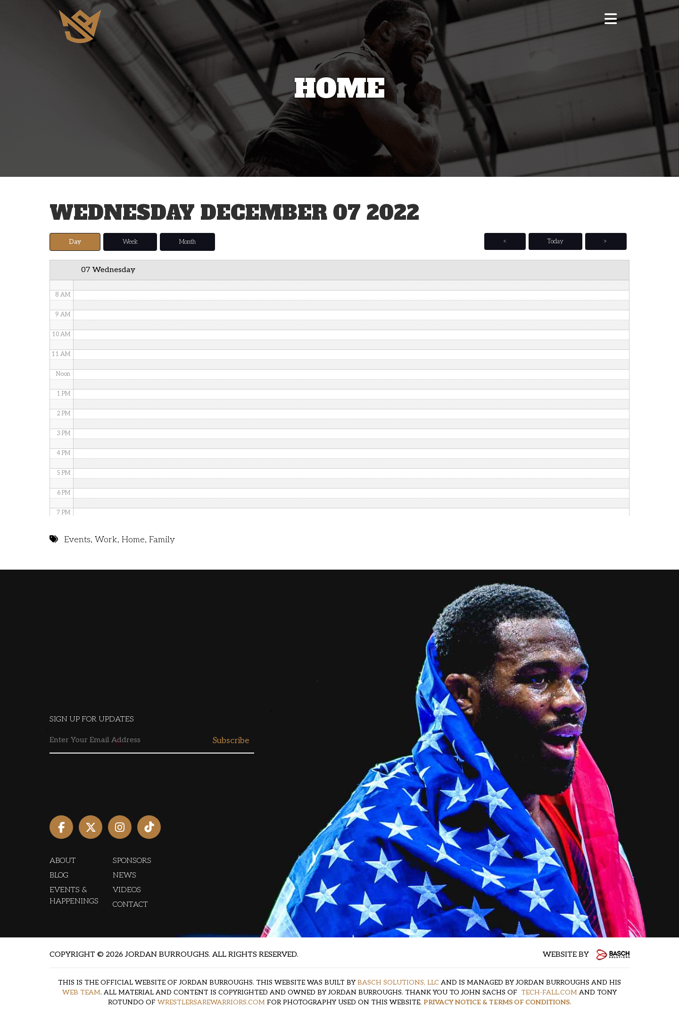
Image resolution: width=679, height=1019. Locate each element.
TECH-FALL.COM (549, 992)
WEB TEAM (81, 992)
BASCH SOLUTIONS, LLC (398, 982)
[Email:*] (152, 741)
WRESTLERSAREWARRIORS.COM (211, 1002)
